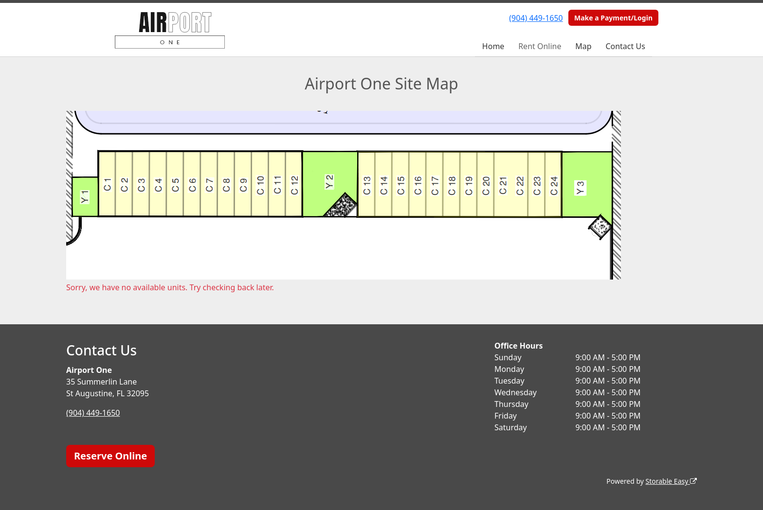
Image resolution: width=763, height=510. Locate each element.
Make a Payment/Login (613, 17)
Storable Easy (671, 481)
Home (493, 46)
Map (583, 46)
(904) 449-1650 (536, 18)
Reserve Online (110, 455)
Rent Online (539, 46)
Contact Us (625, 46)
